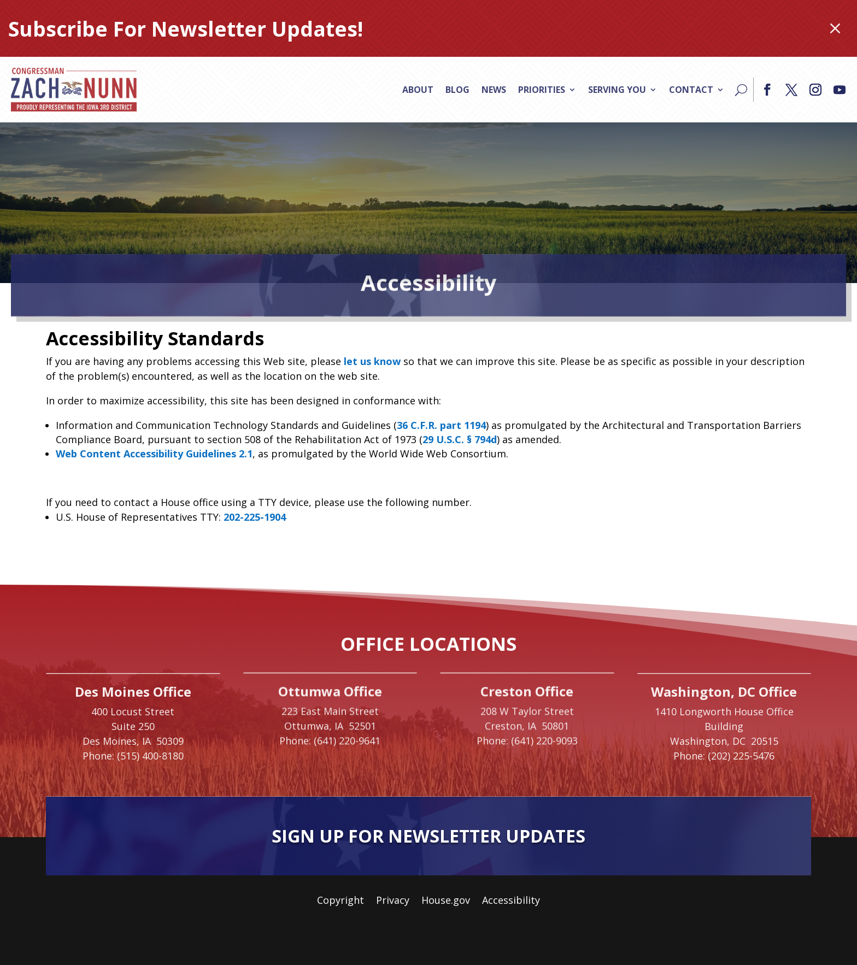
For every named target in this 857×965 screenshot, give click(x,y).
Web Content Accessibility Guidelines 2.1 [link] (154, 453)
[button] (767, 90)
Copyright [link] (340, 901)
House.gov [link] (445, 901)
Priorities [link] (541, 90)
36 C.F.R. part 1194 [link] (441, 425)
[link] (74, 89)
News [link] (494, 90)
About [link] (417, 90)
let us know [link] (372, 361)
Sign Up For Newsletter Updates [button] (428, 836)
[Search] (741, 89)
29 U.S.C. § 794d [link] (459, 439)
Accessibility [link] (511, 901)
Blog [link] (457, 90)
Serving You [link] (617, 90)
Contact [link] (691, 90)
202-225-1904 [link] (255, 516)
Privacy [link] (392, 901)
